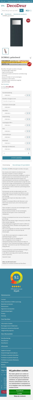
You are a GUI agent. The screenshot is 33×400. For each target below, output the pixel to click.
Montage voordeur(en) (8, 146)
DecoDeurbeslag (5, 338)
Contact (3, 299)
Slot (3, 128)
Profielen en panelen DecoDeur (9, 355)
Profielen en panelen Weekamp (10, 360)
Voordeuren (8, 14)
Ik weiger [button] (19, 393)
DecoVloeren (4, 340)
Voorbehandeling (7, 92)
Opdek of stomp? (6, 350)
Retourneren (4, 306)
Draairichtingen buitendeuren (9, 353)
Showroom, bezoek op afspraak (10, 328)
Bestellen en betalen (7, 304)
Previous (1, 1)
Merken (3, 364)
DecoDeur (6, 84)
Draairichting (6, 116)
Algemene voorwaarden (7, 309)
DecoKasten (4, 343)
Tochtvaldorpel (6, 134)
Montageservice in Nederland (9, 326)
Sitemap (3, 316)
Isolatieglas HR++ (7, 122)
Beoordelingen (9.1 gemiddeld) (21, 165)
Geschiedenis (4, 367)
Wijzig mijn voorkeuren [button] (20, 396)
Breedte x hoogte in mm (9, 98)
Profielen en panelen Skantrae (9, 357)
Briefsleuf (5, 140)
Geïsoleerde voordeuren (20, 14)
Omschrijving (6, 165)
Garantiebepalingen (6, 311)
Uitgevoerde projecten (7, 330)
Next (31, 1)
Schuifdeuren (4, 362)
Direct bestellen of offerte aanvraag (11, 302)
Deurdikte (5, 110)
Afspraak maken (7, 392)
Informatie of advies (6, 323)
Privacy (3, 313)
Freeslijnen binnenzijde (8, 104)
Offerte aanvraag (16, 158)
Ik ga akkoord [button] (19, 390)
